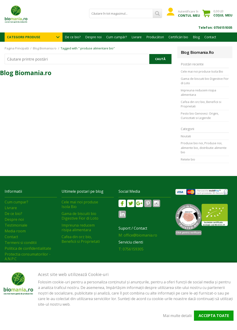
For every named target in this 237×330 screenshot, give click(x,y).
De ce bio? (73, 37)
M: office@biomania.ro (137, 235)
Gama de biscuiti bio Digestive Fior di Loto (205, 81)
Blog (196, 37)
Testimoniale (16, 225)
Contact (210, 37)
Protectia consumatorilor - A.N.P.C (27, 256)
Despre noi (93, 37)
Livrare (136, 37)
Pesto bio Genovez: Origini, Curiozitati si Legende (200, 115)
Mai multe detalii (177, 315)
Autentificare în (189, 13)
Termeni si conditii (21, 242)
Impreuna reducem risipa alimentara (198, 92)
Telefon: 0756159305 (215, 27)
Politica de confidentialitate (28, 248)
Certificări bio (178, 37)
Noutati (186, 136)
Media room (15, 231)
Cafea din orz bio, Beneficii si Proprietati (201, 104)
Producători (155, 37)
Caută (160, 59)
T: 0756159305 (130, 249)
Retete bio (188, 159)
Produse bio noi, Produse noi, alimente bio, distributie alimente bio (204, 147)
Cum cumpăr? (116, 37)
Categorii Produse (23, 37)
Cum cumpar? (16, 202)
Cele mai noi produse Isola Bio (202, 71)
